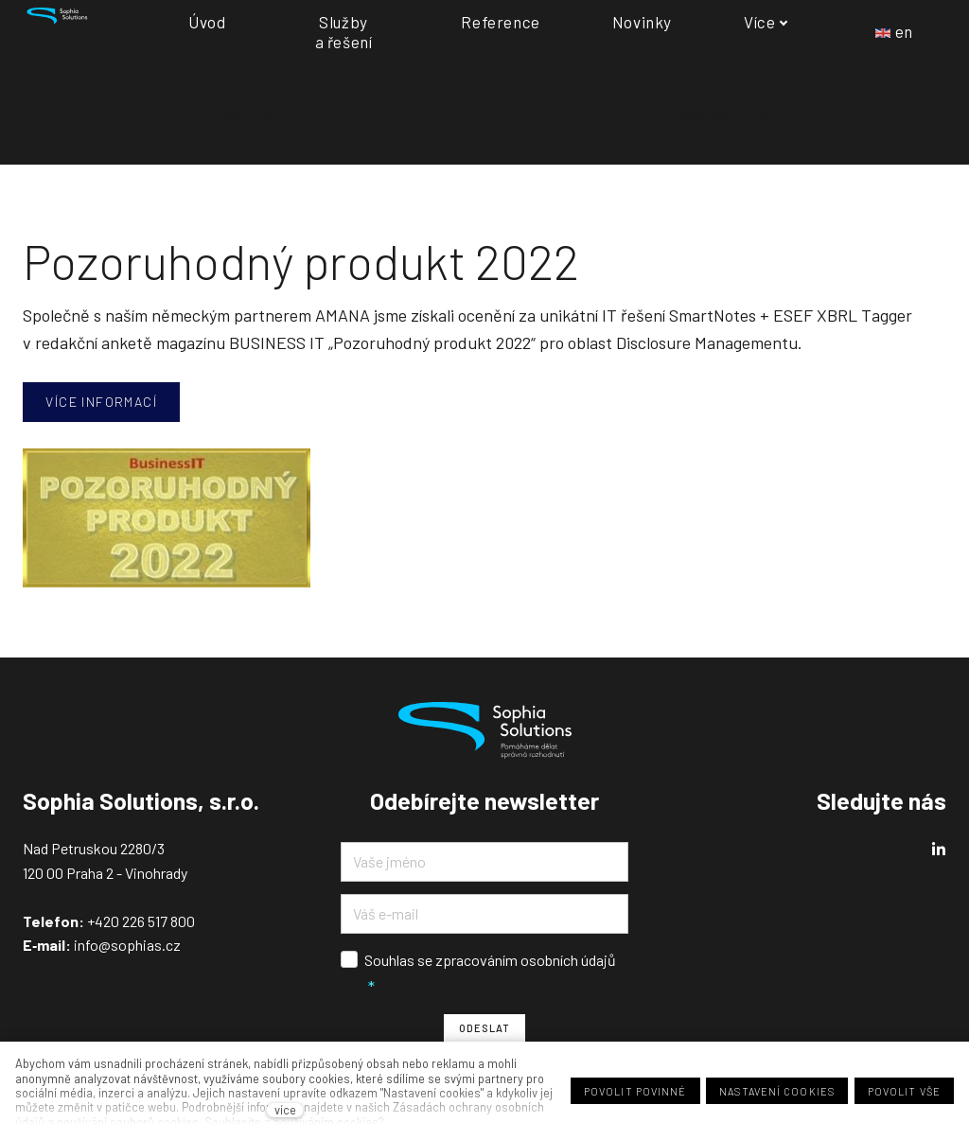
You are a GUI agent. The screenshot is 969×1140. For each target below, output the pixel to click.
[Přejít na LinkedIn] (938, 849)
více (285, 1110)
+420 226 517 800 (141, 921)
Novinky (246, 113)
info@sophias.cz (126, 945)
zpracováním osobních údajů (525, 960)
